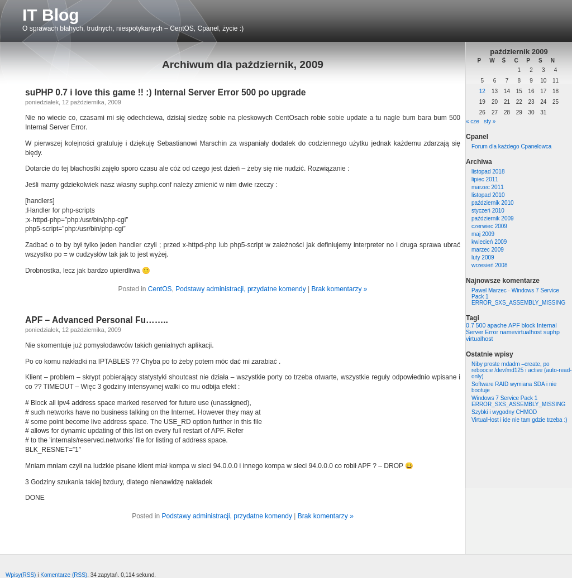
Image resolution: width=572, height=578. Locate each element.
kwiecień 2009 (489, 242)
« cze (472, 121)
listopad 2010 (488, 195)
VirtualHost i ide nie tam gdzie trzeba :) (519, 420)
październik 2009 (492, 218)
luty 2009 (482, 257)
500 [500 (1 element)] (481, 325)
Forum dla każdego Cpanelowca (511, 146)
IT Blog (50, 15)
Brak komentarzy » (339, 289)
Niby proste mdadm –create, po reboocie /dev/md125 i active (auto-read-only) (521, 370)
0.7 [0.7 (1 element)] (470, 325)
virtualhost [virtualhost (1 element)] (479, 338)
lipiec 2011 (484, 179)
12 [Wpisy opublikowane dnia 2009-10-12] (482, 91)
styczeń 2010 (487, 211)
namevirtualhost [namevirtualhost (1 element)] (521, 332)
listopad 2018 (488, 171)
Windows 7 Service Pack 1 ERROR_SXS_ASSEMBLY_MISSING (518, 401)
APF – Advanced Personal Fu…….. (96, 320)
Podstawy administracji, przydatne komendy (240, 289)
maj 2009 (482, 234)
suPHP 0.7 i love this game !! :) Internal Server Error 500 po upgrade (165, 92)
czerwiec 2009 (489, 226)
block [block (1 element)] (528, 325)
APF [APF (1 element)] (514, 325)
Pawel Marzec (489, 290)
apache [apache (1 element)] (497, 325)
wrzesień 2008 (489, 265)
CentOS (160, 289)
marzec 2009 (487, 250)
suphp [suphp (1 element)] (552, 332)
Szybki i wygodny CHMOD (504, 412)
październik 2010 (492, 203)
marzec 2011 (487, 187)
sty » (489, 121)
